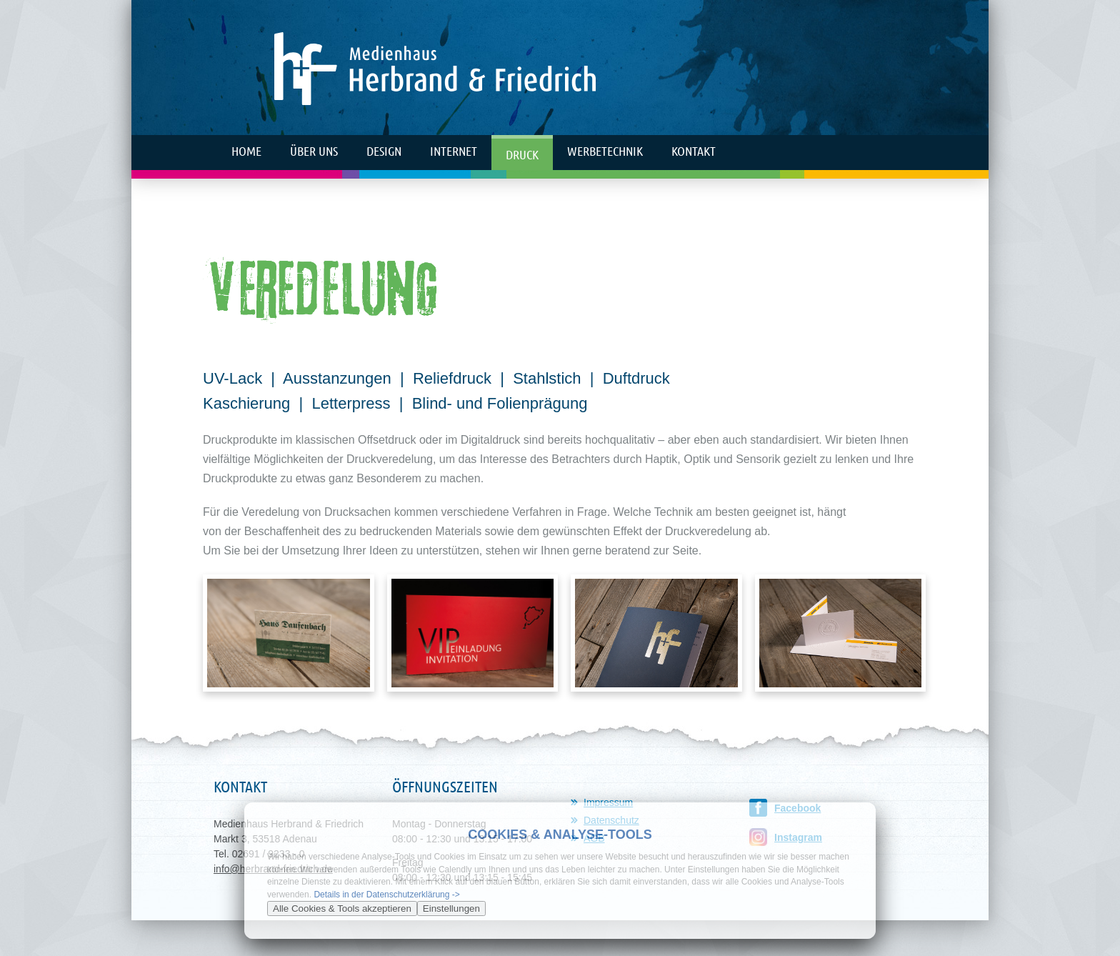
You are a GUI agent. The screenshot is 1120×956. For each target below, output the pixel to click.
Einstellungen (451, 908)
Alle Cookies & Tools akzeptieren (342, 908)
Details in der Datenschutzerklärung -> (386, 895)
